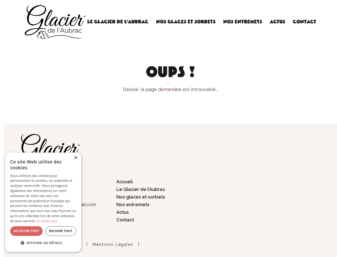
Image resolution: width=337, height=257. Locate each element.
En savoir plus (47, 221)
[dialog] (43, 202)
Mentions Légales (112, 244)
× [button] (76, 158)
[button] (43, 243)
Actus (277, 22)
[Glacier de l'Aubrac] (55, 21)
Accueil (124, 181)
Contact (304, 22)
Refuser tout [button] (60, 231)
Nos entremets (242, 22)
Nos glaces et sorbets (186, 22)
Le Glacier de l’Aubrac (117, 22)
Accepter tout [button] (26, 231)
